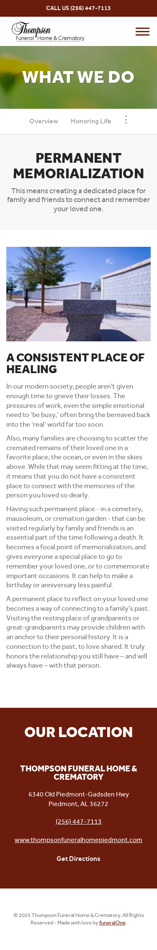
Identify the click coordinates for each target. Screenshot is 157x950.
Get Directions (78, 859)
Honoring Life (91, 121)
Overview (43, 121)
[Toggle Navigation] (126, 119)
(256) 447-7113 (90, 8)
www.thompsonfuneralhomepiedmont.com (78, 840)
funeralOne (112, 922)
